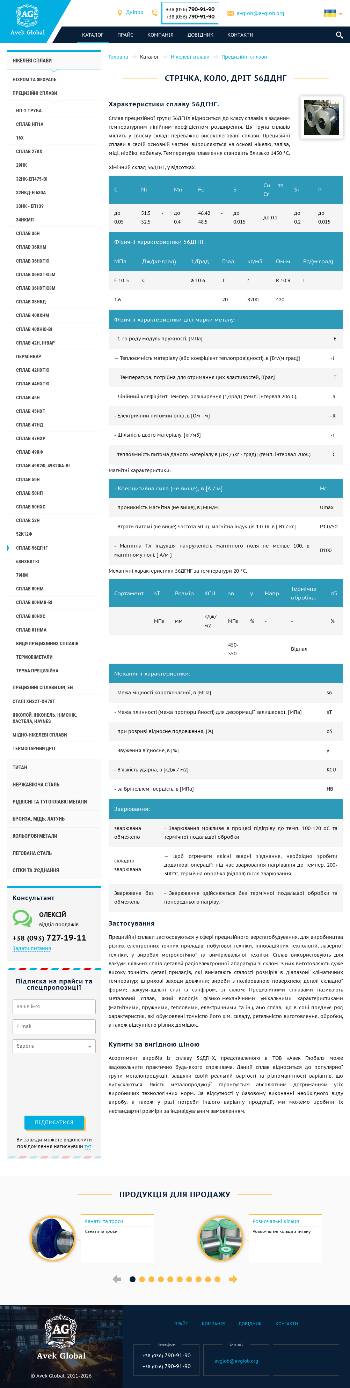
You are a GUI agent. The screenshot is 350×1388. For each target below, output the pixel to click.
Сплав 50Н (28, 479)
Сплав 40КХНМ (32, 315)
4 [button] (161, 1279)
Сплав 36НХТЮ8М (36, 288)
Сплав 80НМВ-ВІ (34, 602)
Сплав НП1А (29, 124)
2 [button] (142, 1279)
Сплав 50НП (29, 493)
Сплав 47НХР (30, 438)
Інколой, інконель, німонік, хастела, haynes (45, 718)
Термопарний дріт (34, 748)
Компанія (160, 35)
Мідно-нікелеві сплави (40, 735)
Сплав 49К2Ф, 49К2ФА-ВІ (43, 465)
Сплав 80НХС (30, 616)
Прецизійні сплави (35, 93)
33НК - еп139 (30, 206)
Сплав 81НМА (31, 630)
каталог (92, 35)
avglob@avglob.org (260, 13)
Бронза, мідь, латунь (39, 819)
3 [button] (151, 1279)
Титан (20, 767)
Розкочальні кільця (276, 1221)
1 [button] (133, 1279)
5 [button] (170, 1279)
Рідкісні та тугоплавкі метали (50, 802)
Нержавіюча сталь (36, 785)
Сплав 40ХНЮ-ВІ (34, 329)
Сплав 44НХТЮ (32, 383)
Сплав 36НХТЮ (32, 261)
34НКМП (25, 219)
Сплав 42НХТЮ (32, 370)
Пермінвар (28, 356)
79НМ (22, 575)
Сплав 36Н (28, 233)
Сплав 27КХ (29, 151)
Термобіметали (34, 657)
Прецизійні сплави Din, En (43, 687)
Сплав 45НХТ (30, 411)
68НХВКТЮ (27, 561)
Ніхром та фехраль (35, 79)
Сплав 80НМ (30, 588)
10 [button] (217, 1279)
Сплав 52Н (28, 520)
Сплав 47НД (29, 425)
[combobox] (135, 13)
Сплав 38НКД (31, 301)
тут (88, 1146)
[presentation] (41, 1083)
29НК (21, 165)
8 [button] (199, 1279)
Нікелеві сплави (32, 61)
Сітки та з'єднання (36, 870)
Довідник (200, 35)
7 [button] (189, 1279)
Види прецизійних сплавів (47, 643)
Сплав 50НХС (30, 507)
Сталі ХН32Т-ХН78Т (34, 701)
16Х (20, 138)
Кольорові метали (35, 836)
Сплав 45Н (28, 397)
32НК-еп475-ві (32, 179)
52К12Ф (24, 534)
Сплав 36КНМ (31, 247)
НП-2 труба (29, 110)
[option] (91, 1238)
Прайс (125, 35)
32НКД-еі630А (31, 192)
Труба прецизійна (37, 670)
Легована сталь (32, 853)
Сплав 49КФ (29, 452)
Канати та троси (104, 1221)
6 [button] (180, 1279)
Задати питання (32, 948)
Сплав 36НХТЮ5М (36, 274)
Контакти (240, 35)
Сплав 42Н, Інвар (35, 343)
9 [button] (208, 1279)
